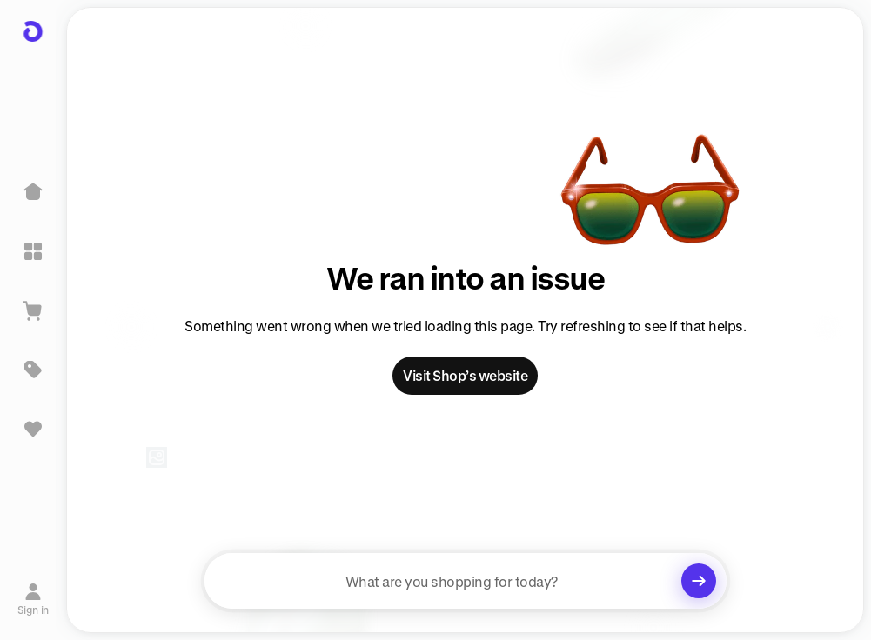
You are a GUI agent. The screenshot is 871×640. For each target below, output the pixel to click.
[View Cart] (33, 310)
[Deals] (33, 369)
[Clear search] (698, 580)
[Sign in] (33, 599)
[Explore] (33, 251)
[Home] (33, 192)
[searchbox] (465, 581)
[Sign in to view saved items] (33, 429)
